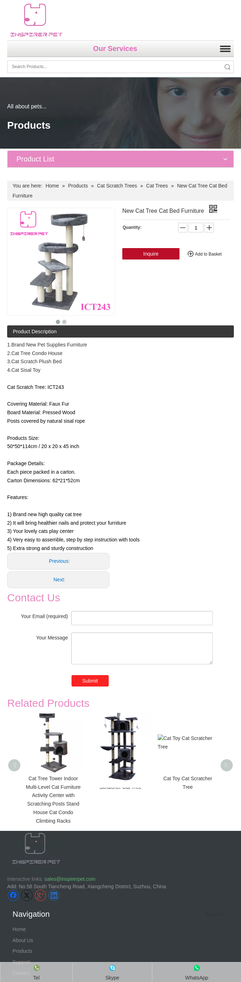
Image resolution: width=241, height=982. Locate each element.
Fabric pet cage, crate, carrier (46, 880)
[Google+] (40, 768)
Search (227, 67)
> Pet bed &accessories (38, 912)
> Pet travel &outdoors (36, 901)
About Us (23, 813)
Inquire (151, 254)
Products (22, 824)
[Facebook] (13, 768)
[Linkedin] (54, 768)
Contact (21, 846)
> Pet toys (23, 923)
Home (19, 802)
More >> (215, 787)
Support (21, 835)
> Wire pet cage (29, 890)
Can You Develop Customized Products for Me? (71, 955)
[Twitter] (27, 768)
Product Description (34, 331)
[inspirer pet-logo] (36, 20)
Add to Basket (208, 254)
